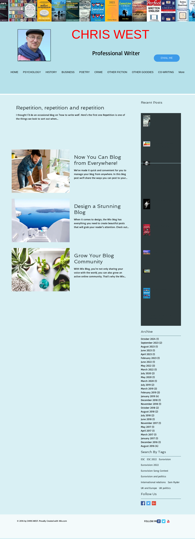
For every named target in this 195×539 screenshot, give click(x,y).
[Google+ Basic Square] (154, 503)
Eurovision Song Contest (154, 470)
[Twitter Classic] (163, 521)
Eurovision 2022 (150, 464)
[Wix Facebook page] (159, 521)
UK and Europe (149, 487)
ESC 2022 (152, 459)
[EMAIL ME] (167, 58)
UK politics (165, 487)
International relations (153, 482)
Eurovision (165, 459)
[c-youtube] (168, 521)
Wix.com (63, 521)
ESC (143, 459)
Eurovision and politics (153, 476)
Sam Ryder (174, 482)
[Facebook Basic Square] (143, 503)
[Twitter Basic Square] (148, 503)
